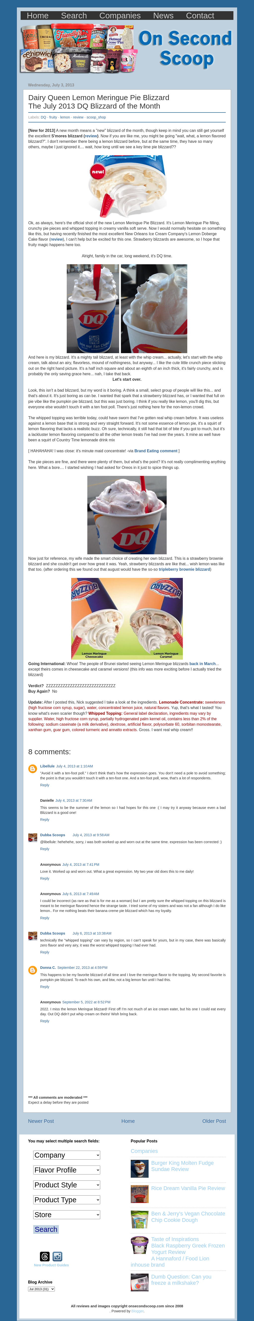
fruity (53, 117)
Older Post (214, 1121)
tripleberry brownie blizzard (184, 569)
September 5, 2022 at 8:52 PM (86, 1002)
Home (38, 15)
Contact (200, 15)
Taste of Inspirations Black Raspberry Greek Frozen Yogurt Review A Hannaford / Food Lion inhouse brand (178, 1252)
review (78, 117)
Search (74, 15)
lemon (65, 117)
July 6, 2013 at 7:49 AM (80, 894)
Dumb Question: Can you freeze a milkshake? (181, 1280)
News (163, 15)
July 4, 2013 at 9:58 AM (91, 835)
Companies (120, 15)
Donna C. (48, 968)
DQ (43, 117)
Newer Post (41, 1121)
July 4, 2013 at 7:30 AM (73, 800)
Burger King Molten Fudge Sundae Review (182, 1166)
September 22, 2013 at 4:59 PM (82, 968)
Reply (44, 785)
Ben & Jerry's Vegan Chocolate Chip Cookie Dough (188, 1216)
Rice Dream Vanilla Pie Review (188, 1188)
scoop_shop (96, 117)
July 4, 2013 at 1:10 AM (74, 766)
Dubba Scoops (52, 835)
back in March (203, 664)
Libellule (47, 766)
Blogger (137, 1311)
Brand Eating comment (155, 451)
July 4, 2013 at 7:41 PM (80, 865)
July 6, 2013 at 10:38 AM (92, 933)
